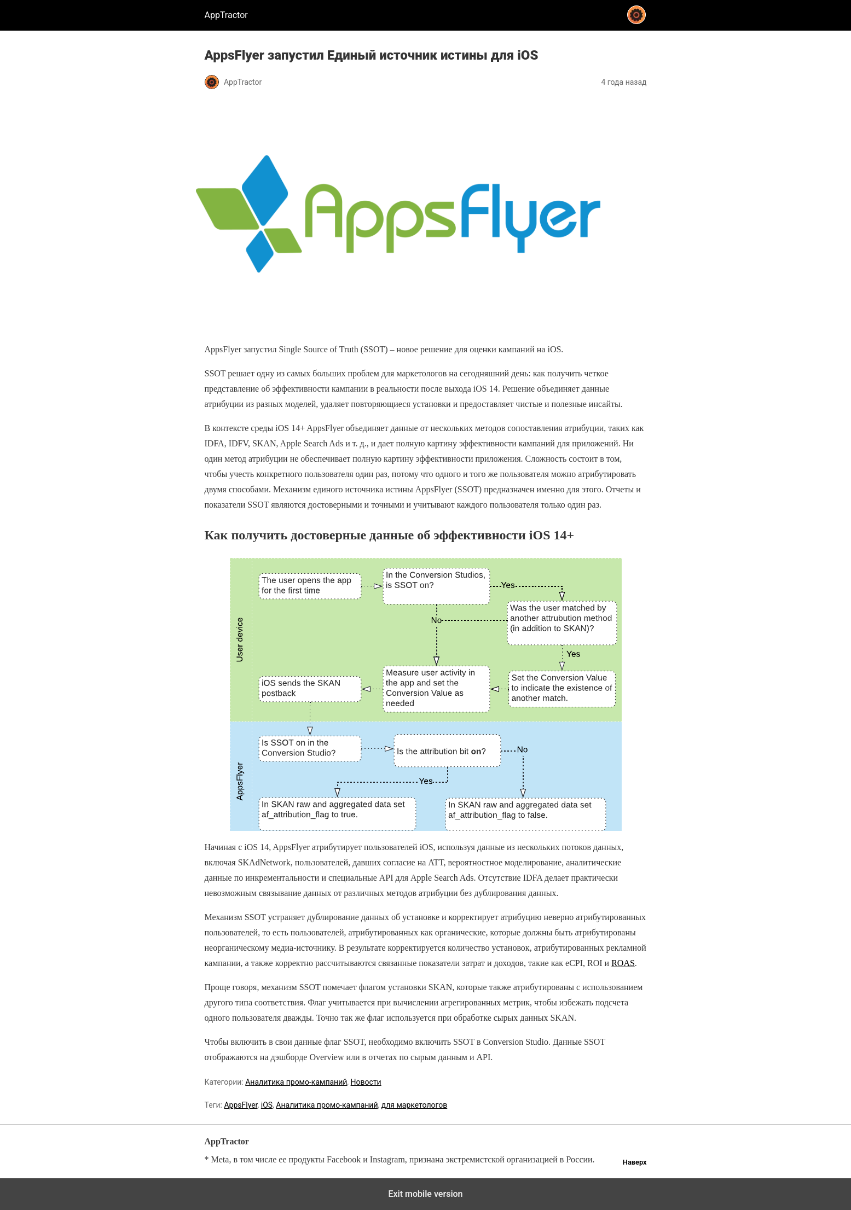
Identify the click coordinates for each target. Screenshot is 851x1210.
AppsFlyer (240, 1105)
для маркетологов (414, 1105)
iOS (267, 1105)
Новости (366, 1082)
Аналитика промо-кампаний (296, 1082)
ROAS (623, 963)
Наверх (635, 1162)
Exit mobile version (425, 1194)
